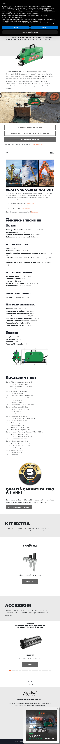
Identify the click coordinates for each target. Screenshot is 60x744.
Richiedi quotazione (30, 139)
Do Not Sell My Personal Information (12, 17)
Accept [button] (44, 27)
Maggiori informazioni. (37, 144)
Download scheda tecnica (30, 127)
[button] (10, 670)
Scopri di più (31, 203)
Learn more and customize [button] (30, 32)
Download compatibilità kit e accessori (30, 133)
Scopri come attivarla (18, 507)
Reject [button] (16, 27)
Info (30, 664)
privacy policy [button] (38, 21)
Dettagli (30, 582)
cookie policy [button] (48, 10)
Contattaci (34, 212)
